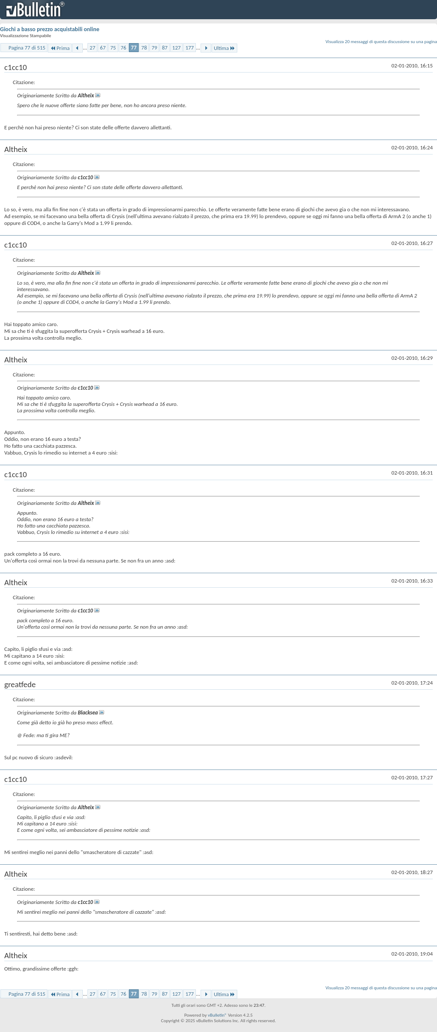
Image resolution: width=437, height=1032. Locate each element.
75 (113, 47)
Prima (60, 48)
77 (134, 47)
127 (176, 47)
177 (189, 47)
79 (154, 47)
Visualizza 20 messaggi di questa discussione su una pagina (381, 41)
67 (102, 47)
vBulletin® (217, 1015)
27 (92, 47)
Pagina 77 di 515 (27, 47)
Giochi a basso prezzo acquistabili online (49, 29)
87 (164, 47)
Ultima (224, 48)
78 (144, 47)
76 (123, 47)
